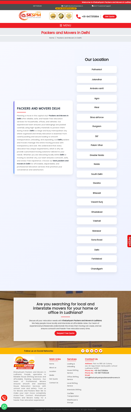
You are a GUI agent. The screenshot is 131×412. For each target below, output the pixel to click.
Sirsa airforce (96, 117)
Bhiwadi (97, 192)
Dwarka (97, 183)
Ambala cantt (97, 88)
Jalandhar (97, 79)
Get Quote (109, 16)
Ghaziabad (96, 211)
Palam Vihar (97, 145)
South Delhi (96, 173)
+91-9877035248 (101, 373)
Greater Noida (97, 154)
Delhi (96, 249)
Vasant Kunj (97, 202)
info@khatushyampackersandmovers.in (102, 377)
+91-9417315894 (90, 16)
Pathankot (97, 69)
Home (51, 38)
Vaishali (97, 221)
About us (52, 367)
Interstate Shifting (74, 390)
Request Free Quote (65, 333)
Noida (97, 164)
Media (51, 375)
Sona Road (96, 240)
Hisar (96, 107)
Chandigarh (97, 268)
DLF (96, 135)
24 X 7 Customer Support (101, 6)
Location (52, 371)
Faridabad (97, 258)
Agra (96, 98)
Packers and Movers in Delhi (69, 38)
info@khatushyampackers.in (72, 6)
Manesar (96, 230)
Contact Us (53, 383)
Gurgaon (96, 126)
